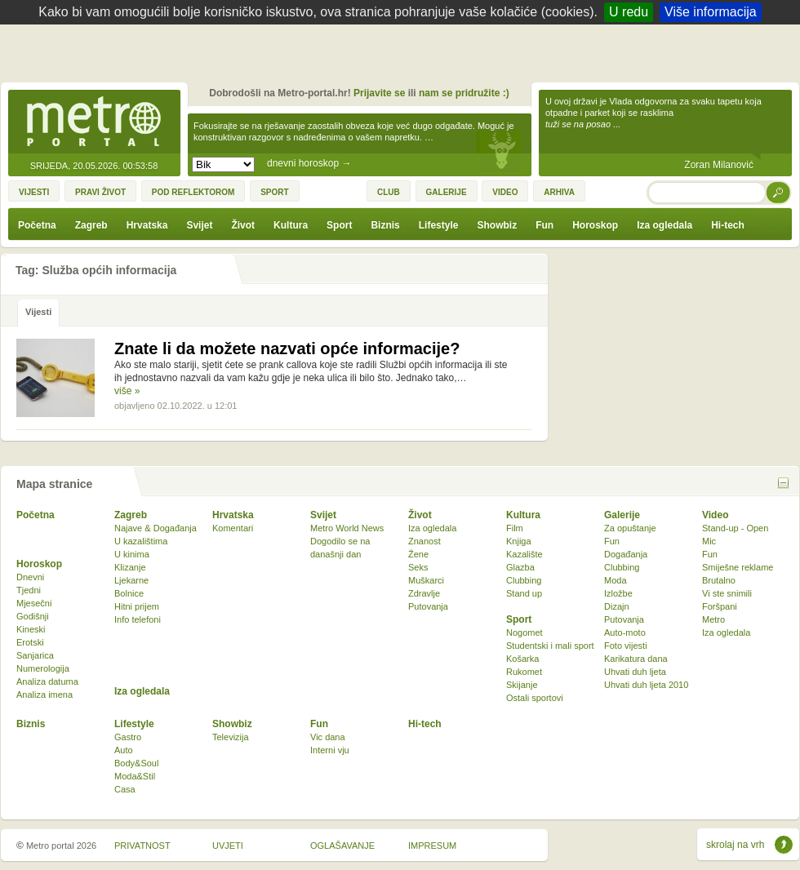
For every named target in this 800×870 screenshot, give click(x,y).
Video (715, 515)
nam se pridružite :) (464, 93)
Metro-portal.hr (94, 122)
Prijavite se (379, 93)
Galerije (622, 515)
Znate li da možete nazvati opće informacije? (287, 348)
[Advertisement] (404, 57)
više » (127, 391)
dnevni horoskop (309, 163)
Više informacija (710, 12)
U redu (628, 12)
